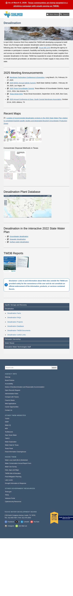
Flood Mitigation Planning (13, 476)
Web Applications (10, 403)
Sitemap (7, 377)
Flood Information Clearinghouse (15, 452)
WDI (6, 428)
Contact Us (8, 410)
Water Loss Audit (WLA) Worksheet (16, 460)
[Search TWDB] (64, 14)
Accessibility (9, 384)
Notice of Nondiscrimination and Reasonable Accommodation (24, 387)
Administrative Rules (11, 393)
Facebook (11, 522)
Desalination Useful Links (16, 335)
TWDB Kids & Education (13, 473)
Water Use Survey (11, 467)
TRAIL (7, 495)
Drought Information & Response (15, 483)
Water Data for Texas (12, 445)
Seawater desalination (18, 239)
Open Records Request (12, 390)
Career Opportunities (12, 407)
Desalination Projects (15, 322)
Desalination (9, 309)
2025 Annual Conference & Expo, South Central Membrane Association (35, 99)
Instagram (11, 526)
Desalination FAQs (14, 317)
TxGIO (7, 418)
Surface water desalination (19, 242)
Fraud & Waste (10, 400)
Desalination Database (15, 326)
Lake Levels (9, 480)
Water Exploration (10, 442)
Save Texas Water (11, 435)
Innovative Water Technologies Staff (18, 347)
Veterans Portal (10, 498)
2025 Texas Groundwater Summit (22, 88)
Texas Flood (9, 448)
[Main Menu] (52, 14)
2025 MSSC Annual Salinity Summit (23, 83)
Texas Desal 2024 (16, 94)
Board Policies (9, 380)
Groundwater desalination (19, 236)
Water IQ (8, 425)
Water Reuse (9, 343)
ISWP (7, 422)
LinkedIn (26, 522)
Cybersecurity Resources (13, 501)
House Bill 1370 (44, 48)
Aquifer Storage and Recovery (16, 305)
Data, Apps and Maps (12, 470)
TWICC (7, 438)
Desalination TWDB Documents (18, 330)
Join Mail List (23, 526)
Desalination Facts (14, 313)
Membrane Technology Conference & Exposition (27, 77)
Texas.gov (8, 491)
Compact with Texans (12, 397)
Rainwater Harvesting (12, 339)
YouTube (36, 522)
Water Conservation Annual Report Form (18, 463)
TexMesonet (9, 432)
